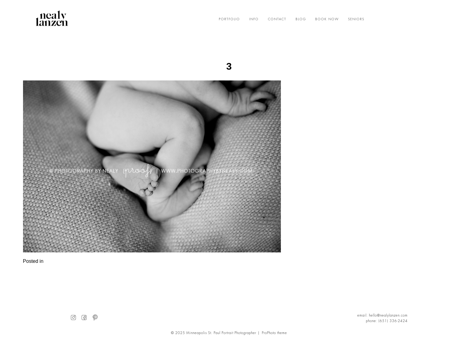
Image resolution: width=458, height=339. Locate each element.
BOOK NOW (327, 19)
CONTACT (277, 19)
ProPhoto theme (274, 333)
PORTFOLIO (229, 19)
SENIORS (356, 19)
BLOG (301, 19)
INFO (254, 19)
